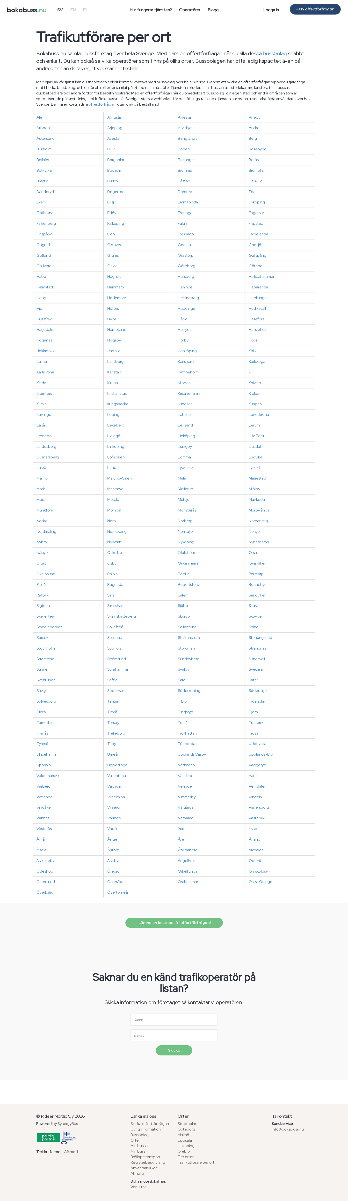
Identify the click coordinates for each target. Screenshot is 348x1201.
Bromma (185, 170)
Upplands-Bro (261, 754)
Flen (111, 234)
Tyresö (42, 743)
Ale (39, 117)
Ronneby (257, 584)
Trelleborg (116, 733)
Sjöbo (183, 605)
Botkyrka (44, 170)
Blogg (213, 10)
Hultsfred (44, 319)
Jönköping (187, 350)
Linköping (115, 446)
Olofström (186, 552)
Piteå (41, 584)
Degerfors (116, 191)
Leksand (185, 425)
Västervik (257, 818)
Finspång (44, 234)
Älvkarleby (45, 860)
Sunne (42, 669)
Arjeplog (114, 127)
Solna (253, 626)
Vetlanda (44, 796)
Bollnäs (42, 159)
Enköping (257, 202)
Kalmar (42, 361)
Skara (253, 605)
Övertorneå (117, 892)
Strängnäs (257, 648)
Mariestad (257, 478)
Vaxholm (114, 786)
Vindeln (255, 796)
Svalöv (183, 669)
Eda (252, 191)
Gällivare (43, 265)
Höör (253, 340)
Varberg (43, 786)
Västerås (44, 828)
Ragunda (115, 584)
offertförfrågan (102, 104)
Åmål (40, 839)
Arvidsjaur (186, 127)
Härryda (185, 329)
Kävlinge (43, 414)
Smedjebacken (49, 626)
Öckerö (255, 860)
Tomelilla (44, 722)
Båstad (184, 181)
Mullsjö (183, 499)
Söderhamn (117, 690)
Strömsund (116, 658)
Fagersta (256, 212)
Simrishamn (117, 605)
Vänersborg (259, 807)
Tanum (113, 701)
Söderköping (189, 690)
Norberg (185, 520)
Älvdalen (256, 849)
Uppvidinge (117, 764)
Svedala (256, 669)
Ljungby (185, 446)
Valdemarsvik (47, 775)
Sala (111, 595)
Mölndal (114, 510)
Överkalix (44, 892)
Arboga (43, 127)
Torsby (113, 722)
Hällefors (256, 319)
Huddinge (186, 308)
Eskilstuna (44, 212)
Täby (111, 743)
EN (73, 10)
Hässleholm (258, 329)
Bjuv (111, 149)
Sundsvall (257, 658)
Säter (253, 679)
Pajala (112, 573)
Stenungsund (260, 637)
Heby (41, 297)
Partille (184, 573)
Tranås (42, 733)
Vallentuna (116, 775)
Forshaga (186, 234)
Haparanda (258, 287)
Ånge (112, 839)
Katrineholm (188, 372)
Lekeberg (115, 425)
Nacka (41, 520)
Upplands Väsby (192, 754)
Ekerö (41, 202)
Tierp (41, 711)
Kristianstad (117, 393)
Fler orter (186, 1156)
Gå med (71, 1151)
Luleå (41, 467)
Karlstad (114, 372)
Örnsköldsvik (259, 871)
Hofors (113, 308)
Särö (182, 679)
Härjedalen (46, 329)
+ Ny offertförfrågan (315, 9)
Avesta (113, 138)
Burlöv (112, 181)
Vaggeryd (257, 764)
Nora (111, 520)
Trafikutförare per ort (196, 1162)
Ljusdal (255, 446)
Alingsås (114, 117)
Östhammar (188, 881)
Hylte (111, 319)
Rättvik (42, 595)
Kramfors (44, 393)
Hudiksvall (257, 308)
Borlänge (186, 159)
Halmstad (44, 287)
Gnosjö (255, 244)
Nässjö (42, 552)
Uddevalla (257, 743)
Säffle (112, 679)
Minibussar (139, 1145)
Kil (250, 372)
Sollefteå (115, 626)
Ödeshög (44, 871)
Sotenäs (114, 637)
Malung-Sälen (119, 478)
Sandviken (258, 595)
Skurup (184, 616)
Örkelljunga (187, 871)
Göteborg (186, 265)
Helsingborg (188, 297)
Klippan (184, 382)
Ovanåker (257, 563)
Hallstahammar (261, 276)
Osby (111, 563)
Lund (111, 467)
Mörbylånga (259, 510)
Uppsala (43, 764)
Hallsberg (186, 276)
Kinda (41, 382)
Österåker (116, 881)
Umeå (112, 754)
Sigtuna (43, 605)
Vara (253, 775)
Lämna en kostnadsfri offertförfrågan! (174, 922)
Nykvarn (114, 541)
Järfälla (113, 350)
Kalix (252, 350)
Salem (183, 595)
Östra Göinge (260, 881)
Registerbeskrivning (147, 1162)
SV (60, 10)
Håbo (183, 319)
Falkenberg (46, 223)
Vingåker (44, 807)
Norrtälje (185, 531)
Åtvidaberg (187, 849)
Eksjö (111, 202)
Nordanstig (258, 520)
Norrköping (117, 531)
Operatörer (189, 10)
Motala (113, 499)
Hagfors (114, 276)
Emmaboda (188, 202)
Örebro (113, 871)
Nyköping (186, 541)
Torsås (183, 722)
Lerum (254, 425)
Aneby (254, 117)
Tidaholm (257, 701)
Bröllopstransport (145, 1156)
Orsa (253, 552)
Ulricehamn (46, 754)
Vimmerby (187, 796)
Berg (253, 138)
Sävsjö (42, 690)
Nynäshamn (259, 541)
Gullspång (257, 255)
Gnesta (184, 244)
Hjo (39, 308)
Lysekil (254, 467)
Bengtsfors (187, 138)
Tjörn (253, 711)
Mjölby (254, 488)
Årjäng (254, 839)
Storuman (186, 648)
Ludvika (255, 457)
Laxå (40, 425)
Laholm (184, 414)
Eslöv (111, 212)
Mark (40, 488)
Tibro (182, 701)
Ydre (182, 828)
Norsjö (254, 531)
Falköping (115, 223)
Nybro (41, 541)
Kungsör (185, 403)
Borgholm (115, 159)
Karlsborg (115, 361)
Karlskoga (257, 361)
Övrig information (145, 1129)
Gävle (112, 265)
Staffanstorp (189, 637)
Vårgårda (186, 807)
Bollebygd (258, 149)
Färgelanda (258, 234)
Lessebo (44, 435)
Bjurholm (43, 149)
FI (85, 10)
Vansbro (185, 775)
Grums (113, 255)
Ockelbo (114, 552)
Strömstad (45, 658)
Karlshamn (187, 361)
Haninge (185, 287)
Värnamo (186, 818)
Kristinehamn (189, 393)
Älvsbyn (114, 860)
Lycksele (185, 467)
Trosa (253, 733)
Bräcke (42, 181)
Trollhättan (187, 733)
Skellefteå (45, 616)
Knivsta (255, 382)
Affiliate (137, 1173)
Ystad (254, 828)
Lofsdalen (116, 457)
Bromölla (256, 170)
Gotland (43, 255)
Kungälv (255, 403)
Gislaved (115, 244)
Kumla (41, 403)
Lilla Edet (256, 435)
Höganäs (44, 340)
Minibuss (137, 1151)
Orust (41, 563)
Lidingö (113, 435)
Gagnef (43, 244)
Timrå (112, 711)
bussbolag (275, 53)
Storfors (114, 648)
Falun (182, 223)
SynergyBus (68, 1123)
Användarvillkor (143, 1167)
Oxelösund (45, 573)
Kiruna (112, 382)
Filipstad (256, 223)
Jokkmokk (45, 350)
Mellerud (185, 488)
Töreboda (186, 743)
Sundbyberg (188, 658)
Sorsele (43, 637)
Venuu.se (138, 1186)
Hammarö (115, 287)
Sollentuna (187, 626)
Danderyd (45, 191)
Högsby (114, 340)
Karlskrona (45, 372)
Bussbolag (139, 1134)
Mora (40, 499)
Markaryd (115, 488)
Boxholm (114, 170)
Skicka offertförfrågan (149, 1123)
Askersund (45, 138)
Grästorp (186, 255)
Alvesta (184, 117)
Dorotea (185, 191)
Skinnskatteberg (121, 616)
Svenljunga (46, 679)
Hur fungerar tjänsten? (151, 10)
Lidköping (186, 435)
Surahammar (118, 669)
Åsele (41, 849)
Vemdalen (258, 786)
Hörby (183, 340)
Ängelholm (187, 860)
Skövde (255, 616)
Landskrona (259, 414)
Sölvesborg (46, 701)
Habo (41, 276)
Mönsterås (187, 510)
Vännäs (42, 818)
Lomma (184, 457)
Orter (135, 1140)
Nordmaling (46, 531)
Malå (182, 478)
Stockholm (45, 648)
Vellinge (185, 786)
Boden (184, 149)
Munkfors (44, 510)
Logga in (271, 10)
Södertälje (258, 690)
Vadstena (186, 764)
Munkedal (257, 499)
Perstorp (256, 573)
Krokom (255, 393)
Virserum (115, 807)
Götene (255, 265)
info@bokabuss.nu (288, 1129)
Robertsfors (188, 584)
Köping (113, 414)
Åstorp (113, 849)
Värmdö (114, 818)
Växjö (112, 828)
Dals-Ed (255, 181)
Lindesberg (46, 446)
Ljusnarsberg (47, 457)
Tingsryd (185, 711)
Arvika (254, 127)
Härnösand (116, 329)
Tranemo (257, 722)
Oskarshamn (188, 563)
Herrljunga (258, 297)
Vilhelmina (116, 796)
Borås (254, 159)
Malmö (42, 478)
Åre (181, 839)
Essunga (185, 212)
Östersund (45, 881)
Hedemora (116, 297)
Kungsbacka (117, 403)
